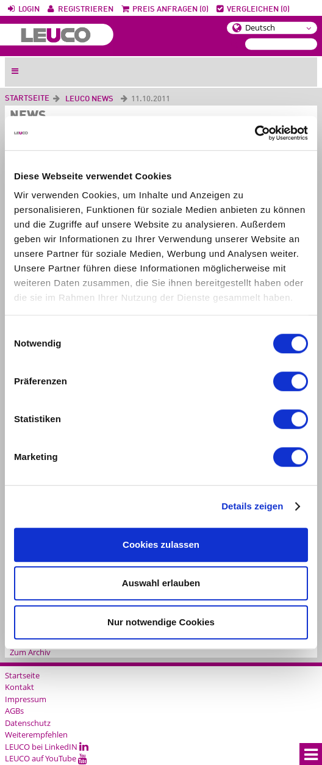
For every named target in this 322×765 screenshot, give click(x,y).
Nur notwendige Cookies (161, 622)
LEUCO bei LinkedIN (46, 746)
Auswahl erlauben (161, 583)
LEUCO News (89, 99)
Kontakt (19, 686)
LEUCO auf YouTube (46, 758)
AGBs (14, 710)
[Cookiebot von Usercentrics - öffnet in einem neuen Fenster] (254, 133)
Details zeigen (252, 506)
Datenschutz (28, 722)
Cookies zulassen (161, 544)
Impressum (25, 699)
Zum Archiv (30, 652)
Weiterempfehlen (36, 734)
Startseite (27, 98)
